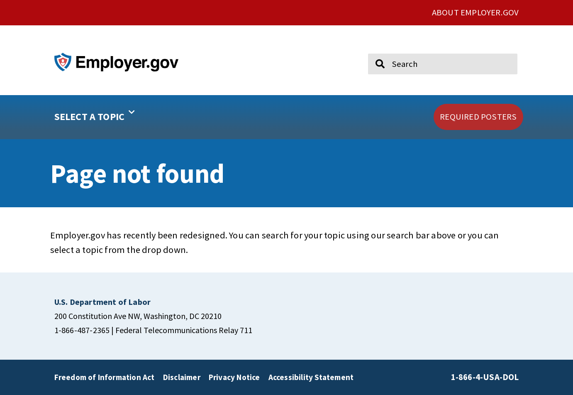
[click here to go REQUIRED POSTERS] (478, 117)
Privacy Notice (234, 377)
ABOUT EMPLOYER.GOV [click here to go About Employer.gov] (475, 12)
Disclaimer (181, 377)
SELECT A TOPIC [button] (94, 114)
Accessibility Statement (311, 377)
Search (374, 50)
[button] (121, 117)
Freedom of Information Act (104, 377)
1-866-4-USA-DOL (485, 377)
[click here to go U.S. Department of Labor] (102, 302)
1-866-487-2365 (82, 330)
